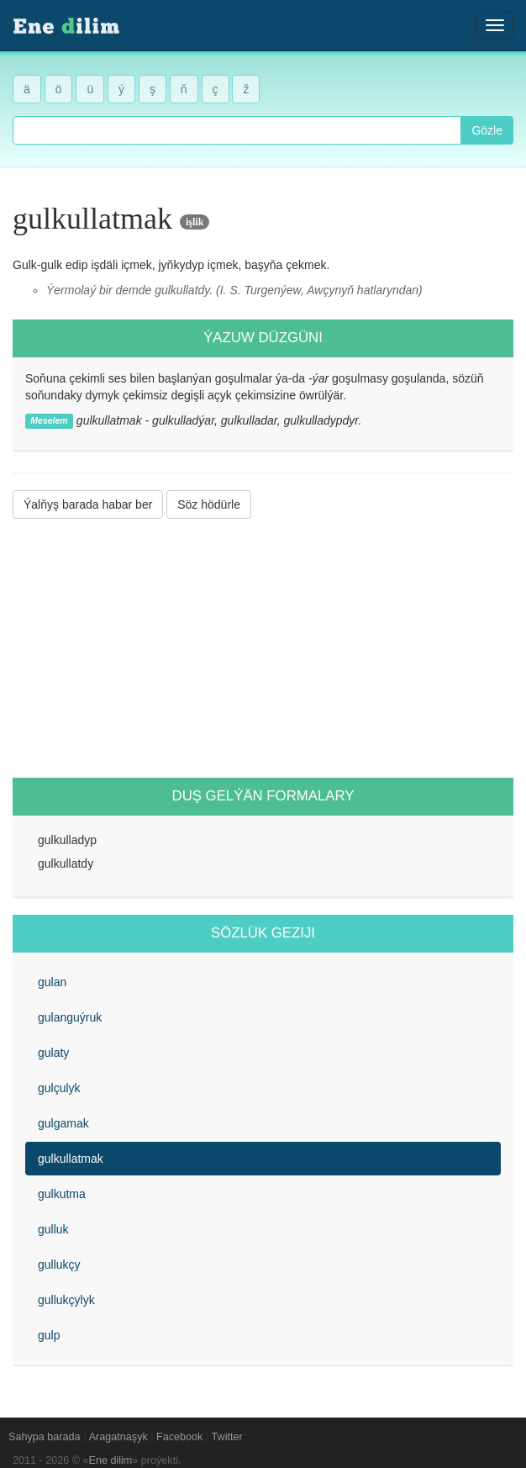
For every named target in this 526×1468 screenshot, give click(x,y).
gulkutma (62, 1194)
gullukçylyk (66, 1300)
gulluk (53, 1229)
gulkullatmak (70, 1158)
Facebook (179, 1437)
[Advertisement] (263, 648)
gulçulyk (59, 1088)
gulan (52, 982)
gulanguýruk (70, 1017)
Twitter (227, 1437)
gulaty (53, 1052)
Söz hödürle (208, 504)
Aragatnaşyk (118, 1437)
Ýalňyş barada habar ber (88, 504)
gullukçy (59, 1264)
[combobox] (237, 130)
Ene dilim (111, 1460)
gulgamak (63, 1123)
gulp (49, 1335)
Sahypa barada (44, 1437)
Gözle (486, 130)
